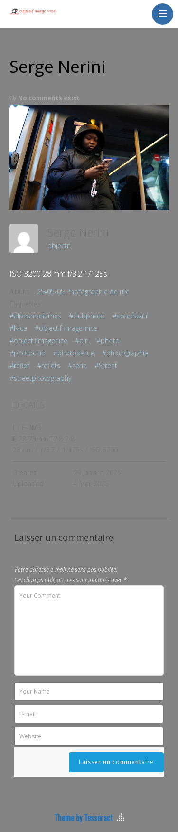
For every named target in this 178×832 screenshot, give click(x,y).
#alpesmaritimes (35, 315)
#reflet (19, 365)
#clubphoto (87, 315)
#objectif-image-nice (66, 328)
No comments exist (49, 98)
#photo (108, 340)
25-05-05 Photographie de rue (83, 291)
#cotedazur (130, 315)
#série (77, 365)
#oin (82, 340)
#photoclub (27, 352)
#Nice (18, 328)
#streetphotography (40, 378)
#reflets (48, 365)
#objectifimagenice (38, 340)
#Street (105, 365)
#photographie (125, 352)
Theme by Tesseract (83, 817)
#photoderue (73, 352)
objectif (58, 245)
